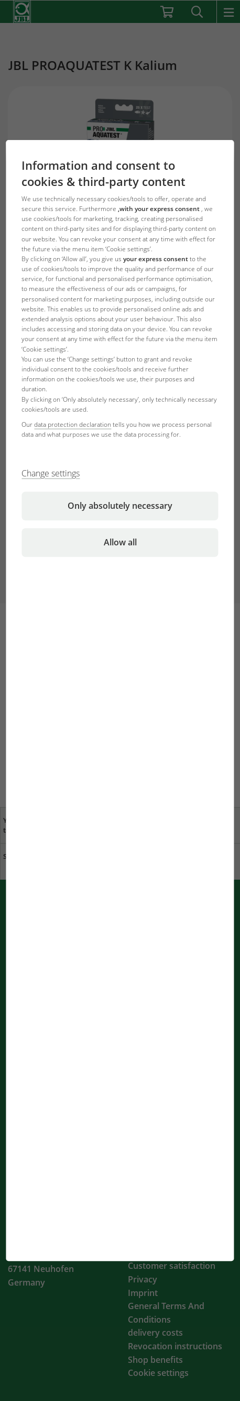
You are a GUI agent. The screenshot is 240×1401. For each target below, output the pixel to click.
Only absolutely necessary (120, 505)
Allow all (120, 542)
